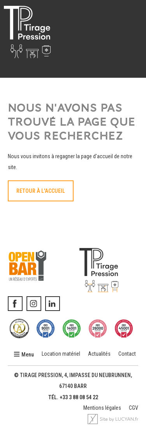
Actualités (99, 354)
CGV (133, 408)
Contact (127, 354)
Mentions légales (102, 408)
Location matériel (61, 354)
